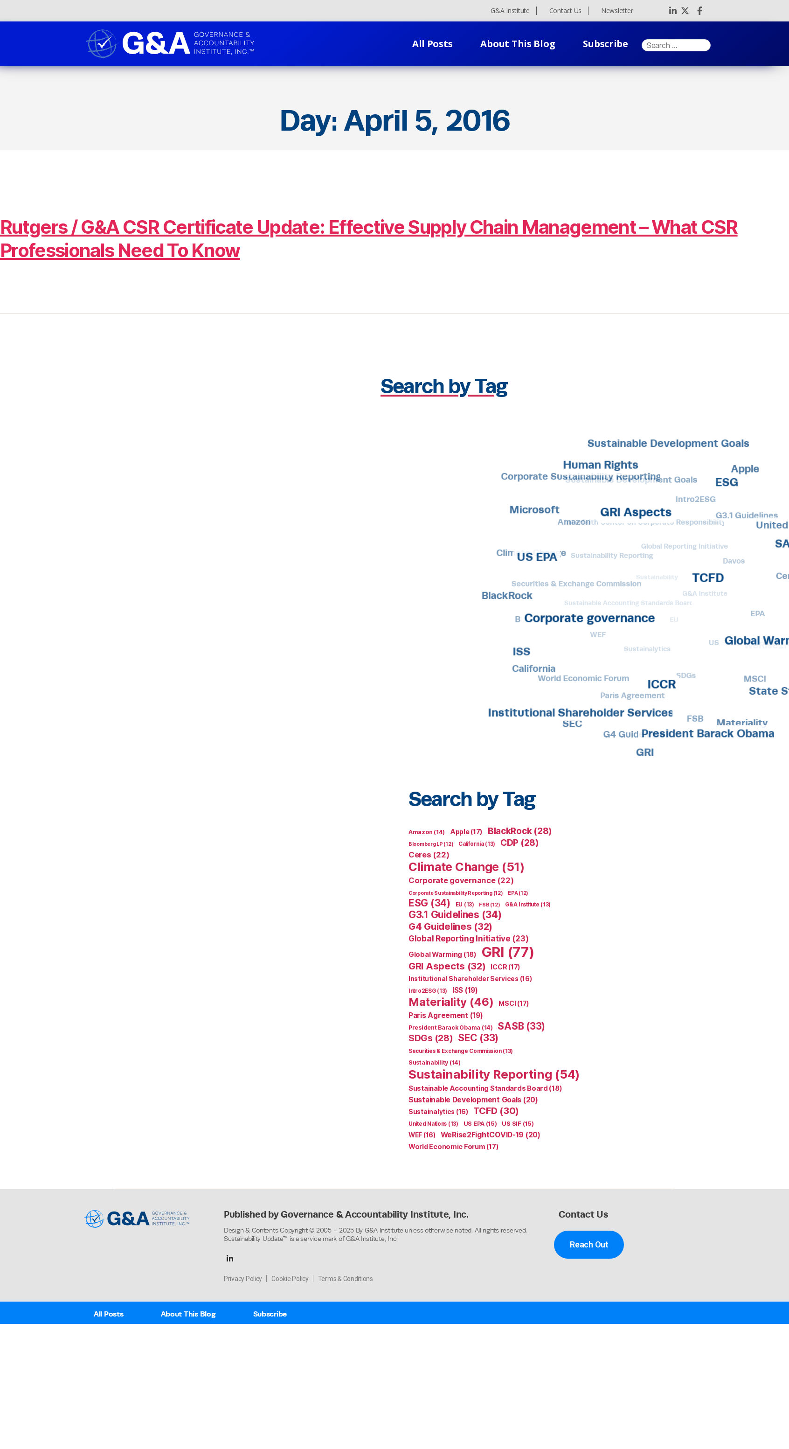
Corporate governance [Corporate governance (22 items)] (460, 880)
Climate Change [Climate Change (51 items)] (466, 867)
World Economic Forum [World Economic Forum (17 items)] (453, 1146)
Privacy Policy (243, 1278)
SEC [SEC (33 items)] (478, 1038)
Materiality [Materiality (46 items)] (451, 1002)
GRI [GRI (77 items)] (508, 952)
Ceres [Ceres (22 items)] (428, 854)
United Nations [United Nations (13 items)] (433, 1124)
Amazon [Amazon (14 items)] (426, 832)
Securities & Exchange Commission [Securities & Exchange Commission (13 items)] (460, 1051)
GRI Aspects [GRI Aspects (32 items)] (447, 966)
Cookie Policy (290, 1278)
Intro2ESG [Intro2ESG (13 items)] (427, 991)
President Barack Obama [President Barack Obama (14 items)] (450, 1027)
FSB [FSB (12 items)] (489, 905)
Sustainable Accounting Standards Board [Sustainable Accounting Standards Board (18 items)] (485, 1088)
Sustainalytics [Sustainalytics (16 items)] (438, 1111)
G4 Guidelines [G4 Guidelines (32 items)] (450, 926)
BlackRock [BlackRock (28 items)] (520, 831)
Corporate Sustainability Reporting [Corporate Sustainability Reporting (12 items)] (455, 893)
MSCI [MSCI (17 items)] (513, 1003)
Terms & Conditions (345, 1278)
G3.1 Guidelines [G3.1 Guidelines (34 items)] (455, 914)
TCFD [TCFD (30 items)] (496, 1110)
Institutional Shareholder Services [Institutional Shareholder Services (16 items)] (470, 978)
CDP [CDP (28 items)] (519, 842)
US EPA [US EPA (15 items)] (480, 1123)
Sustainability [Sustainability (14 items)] (434, 1062)
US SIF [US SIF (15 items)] (517, 1123)
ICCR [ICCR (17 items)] (505, 967)
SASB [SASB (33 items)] (521, 1026)
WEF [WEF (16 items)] (422, 1135)
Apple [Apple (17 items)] (466, 832)
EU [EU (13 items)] (465, 904)
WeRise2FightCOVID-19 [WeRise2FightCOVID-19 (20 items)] (490, 1134)
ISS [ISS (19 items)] (465, 990)
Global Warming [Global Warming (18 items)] (442, 954)
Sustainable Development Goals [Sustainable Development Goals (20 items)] (473, 1099)
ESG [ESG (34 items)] (429, 903)
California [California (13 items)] (476, 844)
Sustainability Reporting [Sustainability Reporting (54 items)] (494, 1074)
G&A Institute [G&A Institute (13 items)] (528, 904)
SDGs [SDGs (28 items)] (430, 1038)
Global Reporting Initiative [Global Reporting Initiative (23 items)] (468, 938)
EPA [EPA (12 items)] (518, 893)
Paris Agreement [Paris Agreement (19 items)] (445, 1015)
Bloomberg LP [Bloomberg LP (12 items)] (430, 844)
